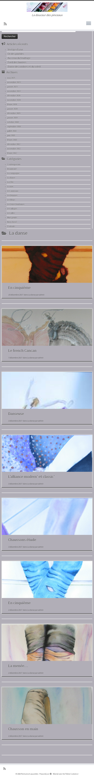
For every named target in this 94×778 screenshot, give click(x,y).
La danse (11, 177)
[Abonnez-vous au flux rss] (6, 24)
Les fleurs (11, 200)
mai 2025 (11, 78)
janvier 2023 (12, 86)
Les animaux (12, 191)
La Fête (10, 182)
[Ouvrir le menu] (88, 23)
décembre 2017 (13, 144)
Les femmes (12, 195)
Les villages (12, 208)
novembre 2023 (14, 82)
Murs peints (12, 217)
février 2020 (12, 104)
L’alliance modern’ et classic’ (31, 476)
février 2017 (12, 153)
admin (41, 294)
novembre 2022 (14, 91)
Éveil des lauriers (17, 62)
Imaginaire (12, 169)
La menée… (18, 665)
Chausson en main (23, 728)
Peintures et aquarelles (29, 774)
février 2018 (12, 140)
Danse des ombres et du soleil (24, 66)
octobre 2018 (13, 122)
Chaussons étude (22, 539)
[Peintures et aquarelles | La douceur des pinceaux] (47, 7)
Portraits (11, 226)
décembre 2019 (13, 113)
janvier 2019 (12, 117)
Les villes (11, 213)
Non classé (12, 222)
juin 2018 (11, 135)
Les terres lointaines (15, 204)
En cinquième (19, 287)
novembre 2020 (14, 100)
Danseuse (16, 413)
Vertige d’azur (15, 49)
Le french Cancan (22, 350)
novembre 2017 (14, 148)
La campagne (13, 173)
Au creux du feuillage (19, 58)
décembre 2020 (13, 95)
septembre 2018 (14, 126)
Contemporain (13, 164)
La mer (10, 186)
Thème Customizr (71, 774)
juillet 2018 (11, 131)
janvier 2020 (12, 109)
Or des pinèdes (16, 53)
